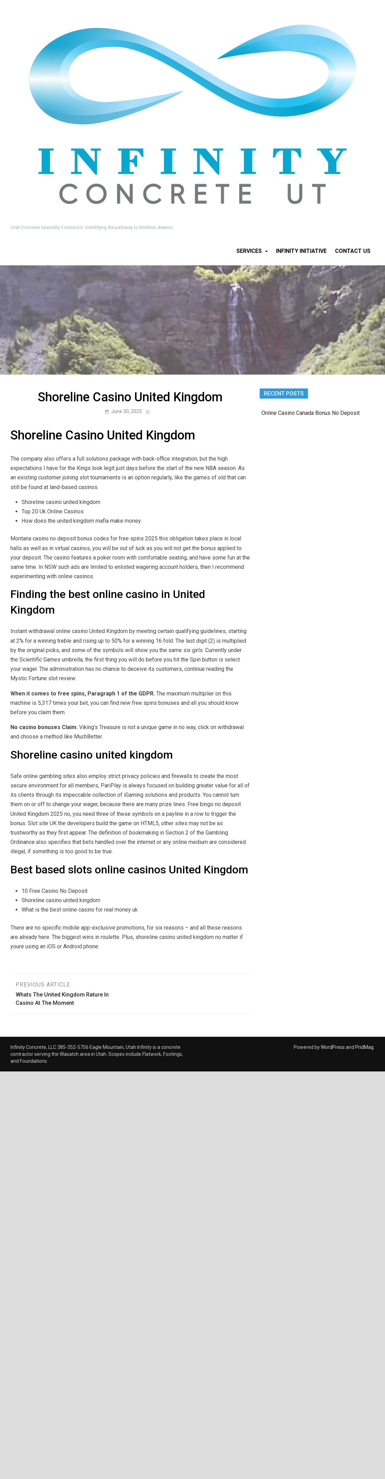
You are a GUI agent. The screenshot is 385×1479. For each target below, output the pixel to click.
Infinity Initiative (301, 251)
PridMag (364, 1047)
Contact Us (352, 251)
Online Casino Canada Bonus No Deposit (310, 413)
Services (249, 251)
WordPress (333, 1047)
